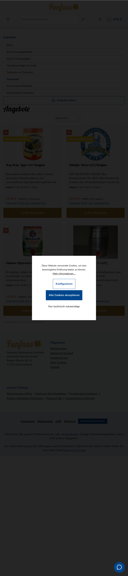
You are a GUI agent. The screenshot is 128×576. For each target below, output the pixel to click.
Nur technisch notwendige (64, 306)
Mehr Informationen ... (64, 273)
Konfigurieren (64, 284)
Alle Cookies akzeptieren (64, 295)
